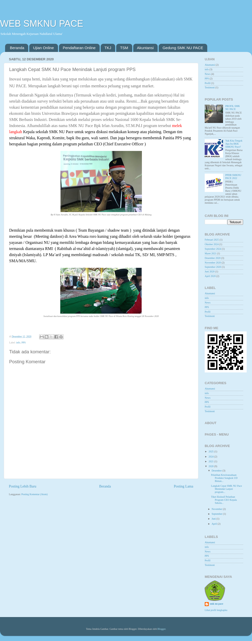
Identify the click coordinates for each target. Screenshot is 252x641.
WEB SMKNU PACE (41, 23)
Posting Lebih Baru (22, 486)
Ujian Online (43, 48)
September (217, 513)
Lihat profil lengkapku (216, 610)
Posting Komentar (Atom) (34, 494)
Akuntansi (145, 48)
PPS (24, 342)
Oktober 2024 (212, 244)
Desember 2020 (212, 258)
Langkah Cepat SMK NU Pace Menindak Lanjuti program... (226, 488)
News (208, 74)
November (217, 509)
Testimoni (210, 87)
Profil (208, 83)
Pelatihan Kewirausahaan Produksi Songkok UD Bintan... (224, 477)
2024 (211, 456)
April (214, 523)
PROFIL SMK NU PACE (232, 107)
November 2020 (213, 262)
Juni (214, 518)
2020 (211, 466)
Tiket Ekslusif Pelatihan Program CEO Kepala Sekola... (224, 499)
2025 (211, 451)
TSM (124, 48)
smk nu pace (216, 603)
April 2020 (210, 276)
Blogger (161, 629)
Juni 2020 (210, 271)
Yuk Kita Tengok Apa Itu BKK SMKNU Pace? (233, 143)
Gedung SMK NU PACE (182, 48)
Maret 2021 (210, 253)
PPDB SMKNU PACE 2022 (233, 176)
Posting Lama (183, 486)
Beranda (17, 48)
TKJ (108, 48)
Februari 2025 (212, 239)
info (18, 342)
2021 (211, 461)
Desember (217, 470)
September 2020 (213, 267)
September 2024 (213, 248)
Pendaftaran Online (79, 48)
